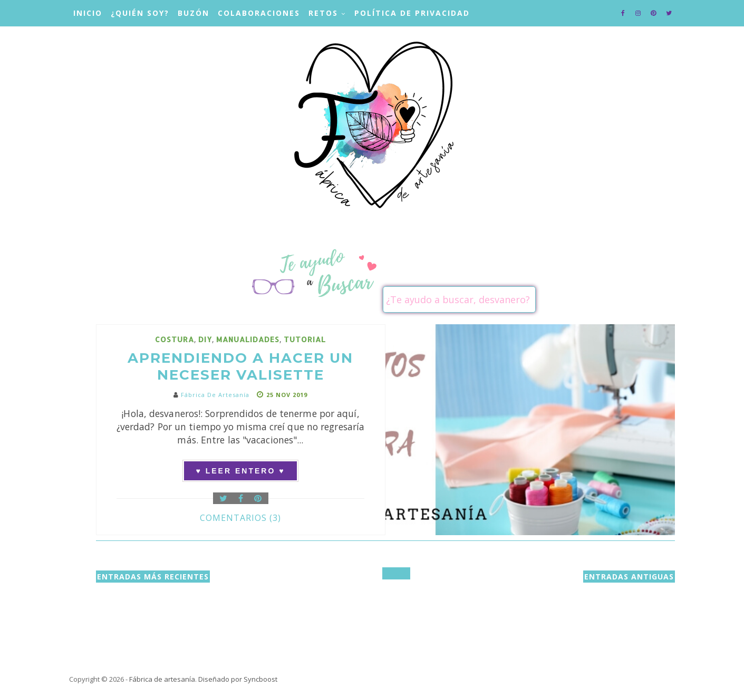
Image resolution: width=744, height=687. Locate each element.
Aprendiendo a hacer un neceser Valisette (240, 366)
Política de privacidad (412, 13)
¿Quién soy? (140, 13)
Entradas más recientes (153, 577)
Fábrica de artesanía (162, 679)
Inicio (87, 13)
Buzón (193, 13)
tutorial (305, 339)
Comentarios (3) (240, 518)
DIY (205, 339)
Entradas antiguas (629, 577)
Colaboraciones (259, 13)
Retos (323, 13)
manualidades (247, 339)
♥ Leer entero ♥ (240, 471)
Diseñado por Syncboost (237, 679)
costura (174, 339)
